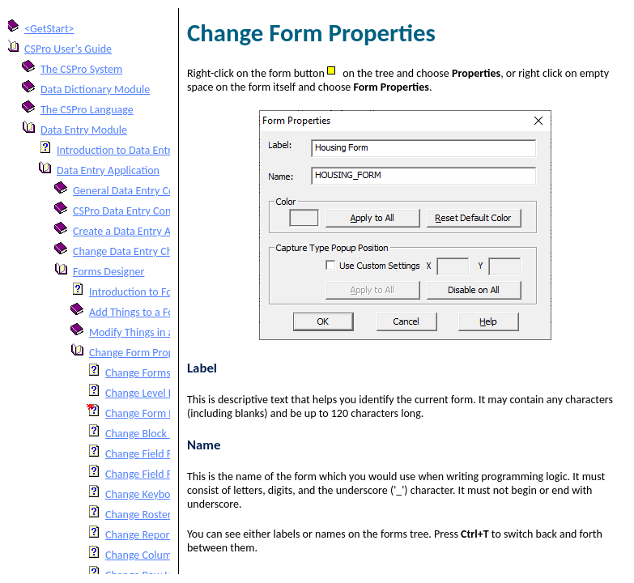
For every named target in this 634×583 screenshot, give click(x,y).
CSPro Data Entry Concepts (134, 211)
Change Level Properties (160, 393)
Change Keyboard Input (159, 494)
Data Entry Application (108, 170)
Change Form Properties (144, 353)
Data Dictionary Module (95, 89)
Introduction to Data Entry (117, 150)
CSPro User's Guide (68, 49)
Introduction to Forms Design (156, 292)
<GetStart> (49, 29)
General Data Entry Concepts (139, 191)
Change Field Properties (160, 454)
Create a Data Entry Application (144, 231)
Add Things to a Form (138, 312)
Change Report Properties (164, 535)
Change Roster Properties (163, 514)
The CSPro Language (87, 110)
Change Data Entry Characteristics (150, 251)
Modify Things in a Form (144, 332)
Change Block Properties (161, 433)
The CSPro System (81, 69)
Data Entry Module (83, 130)
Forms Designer (108, 272)
